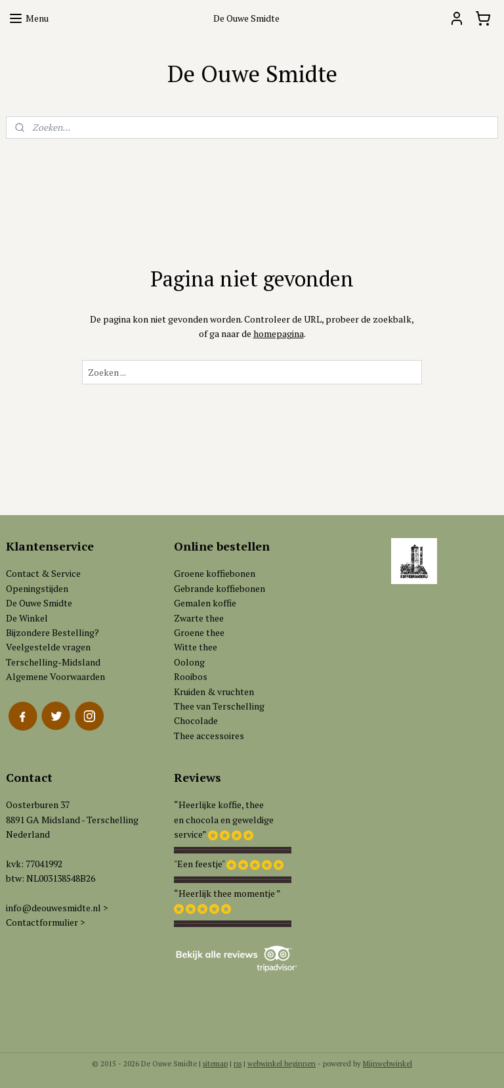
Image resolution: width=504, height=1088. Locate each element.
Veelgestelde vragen (48, 647)
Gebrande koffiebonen (219, 588)
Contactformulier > (45, 922)
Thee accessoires (209, 735)
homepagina (278, 333)
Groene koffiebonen (214, 573)
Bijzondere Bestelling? (52, 632)
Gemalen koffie (205, 603)
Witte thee (195, 647)
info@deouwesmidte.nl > (57, 907)
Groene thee (199, 632)
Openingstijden (37, 588)
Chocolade (196, 720)
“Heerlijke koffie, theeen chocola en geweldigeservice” (224, 819)
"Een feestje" (199, 863)
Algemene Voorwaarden (55, 676)
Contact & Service (43, 573)
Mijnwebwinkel (387, 1063)
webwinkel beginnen (281, 1063)
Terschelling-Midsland (53, 662)
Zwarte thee (199, 618)
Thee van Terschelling (219, 706)
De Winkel (27, 618)
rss (238, 1063)
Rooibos (190, 676)
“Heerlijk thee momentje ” (227, 893)
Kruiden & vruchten (214, 691)
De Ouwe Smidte (39, 603)
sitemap (215, 1063)
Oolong (189, 662)
